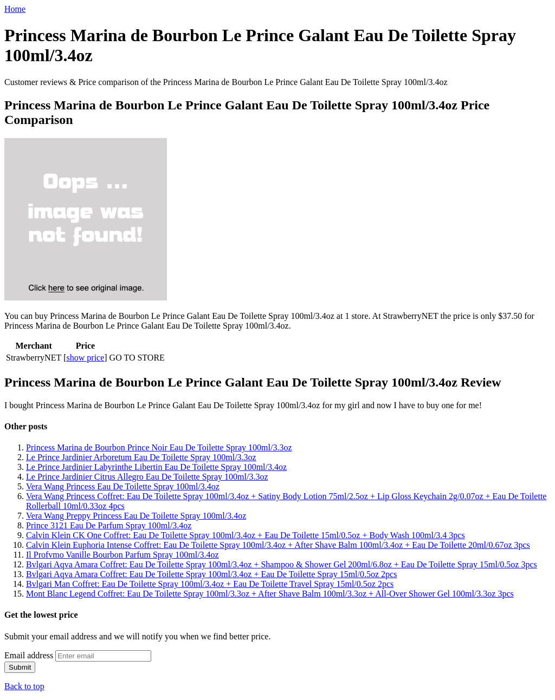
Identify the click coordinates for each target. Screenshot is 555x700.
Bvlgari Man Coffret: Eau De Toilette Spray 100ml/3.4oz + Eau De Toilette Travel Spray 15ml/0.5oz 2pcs (209, 583)
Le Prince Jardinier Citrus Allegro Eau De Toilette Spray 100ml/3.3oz (147, 476)
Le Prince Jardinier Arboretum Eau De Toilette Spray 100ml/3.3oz (141, 457)
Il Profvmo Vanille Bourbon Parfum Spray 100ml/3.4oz (122, 554)
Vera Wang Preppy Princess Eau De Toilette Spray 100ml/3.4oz (136, 515)
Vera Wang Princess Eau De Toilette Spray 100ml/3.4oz (123, 486)
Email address (28, 655)
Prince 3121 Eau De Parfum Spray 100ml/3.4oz (108, 525)
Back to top (24, 686)
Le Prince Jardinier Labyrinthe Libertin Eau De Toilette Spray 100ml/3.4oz (156, 467)
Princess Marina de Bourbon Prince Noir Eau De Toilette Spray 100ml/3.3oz (159, 447)
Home (14, 9)
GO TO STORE (137, 357)
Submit (20, 667)
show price (86, 357)
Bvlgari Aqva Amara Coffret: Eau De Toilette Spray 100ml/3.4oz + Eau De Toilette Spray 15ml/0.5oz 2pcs (211, 574)
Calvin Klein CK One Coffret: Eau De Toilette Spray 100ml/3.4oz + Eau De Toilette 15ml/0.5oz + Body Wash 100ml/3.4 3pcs (245, 535)
